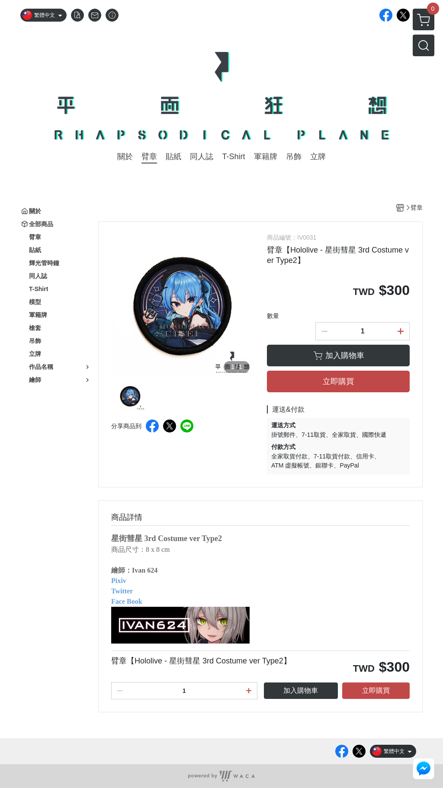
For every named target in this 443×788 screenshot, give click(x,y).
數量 (273, 315)
